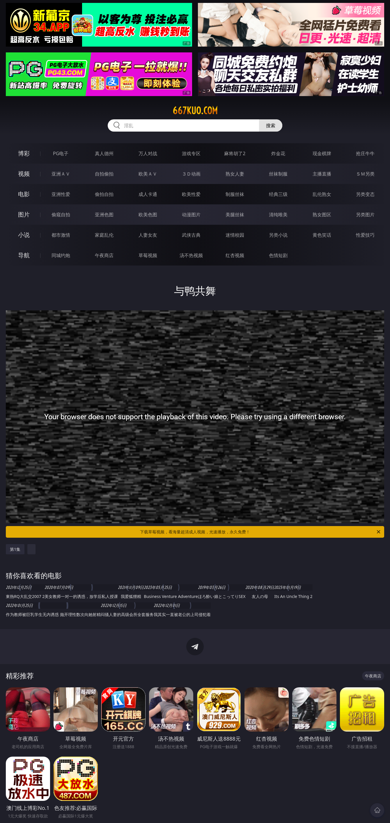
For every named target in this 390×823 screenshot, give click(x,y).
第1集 (15, 549)
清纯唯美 (278, 214)
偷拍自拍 (104, 194)
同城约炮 (61, 255)
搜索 (270, 125)
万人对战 (148, 153)
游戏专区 (191, 153)
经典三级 (278, 194)
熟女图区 (322, 214)
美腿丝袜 (235, 214)
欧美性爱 (191, 194)
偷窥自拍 (61, 214)
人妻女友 (148, 235)
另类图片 (365, 214)
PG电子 (60, 153)
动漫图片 (191, 214)
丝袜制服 (278, 174)
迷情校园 (235, 235)
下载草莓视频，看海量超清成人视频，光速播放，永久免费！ (260, 531)
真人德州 (104, 153)
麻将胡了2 (234, 153)
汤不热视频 (191, 255)
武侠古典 (191, 235)
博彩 (24, 153)
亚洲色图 (104, 214)
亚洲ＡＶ (61, 174)
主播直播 (322, 174)
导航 (24, 255)
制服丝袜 (235, 194)
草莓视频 (148, 255)
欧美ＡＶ (148, 174)
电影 (24, 194)
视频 (24, 174)
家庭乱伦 (104, 235)
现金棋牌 (322, 153)
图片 (24, 214)
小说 (24, 235)
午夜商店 (104, 255)
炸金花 (278, 153)
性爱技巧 (365, 235)
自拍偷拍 (104, 174)
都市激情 (61, 235)
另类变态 (365, 194)
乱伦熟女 (322, 194)
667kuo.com (195, 110)
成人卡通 (148, 194)
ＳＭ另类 (365, 174)
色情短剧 (278, 255)
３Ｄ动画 (191, 174)
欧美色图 (148, 214)
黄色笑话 (322, 235)
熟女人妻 (235, 174)
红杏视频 (235, 255)
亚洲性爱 (61, 194)
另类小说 (278, 235)
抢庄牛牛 (365, 153)
